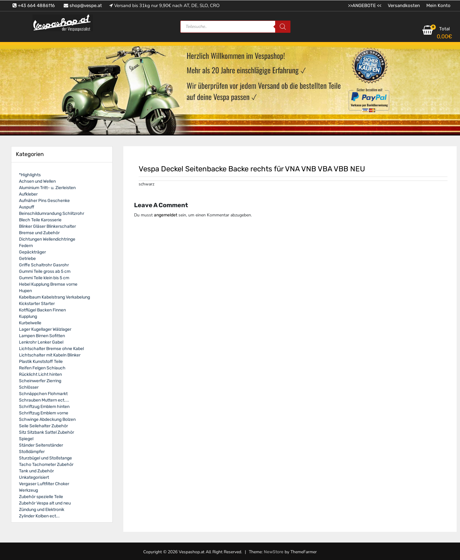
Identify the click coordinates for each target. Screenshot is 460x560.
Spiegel (26, 438)
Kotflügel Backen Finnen (42, 310)
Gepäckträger (32, 252)
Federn (26, 245)
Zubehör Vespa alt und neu (45, 503)
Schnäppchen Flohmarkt (43, 393)
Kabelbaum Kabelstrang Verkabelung (54, 297)
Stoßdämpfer (32, 451)
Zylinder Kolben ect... (39, 516)
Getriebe (27, 258)
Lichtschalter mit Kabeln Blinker (49, 355)
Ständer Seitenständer (41, 445)
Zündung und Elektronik (41, 509)
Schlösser (29, 387)
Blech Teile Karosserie (40, 220)
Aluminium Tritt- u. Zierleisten (47, 187)
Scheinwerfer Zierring (40, 380)
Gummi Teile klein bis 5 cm (44, 277)
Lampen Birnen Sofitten (42, 335)
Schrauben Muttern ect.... (44, 400)
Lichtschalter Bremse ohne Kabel (51, 348)
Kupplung (28, 316)
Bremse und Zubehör (39, 232)
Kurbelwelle (30, 323)
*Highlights (30, 174)
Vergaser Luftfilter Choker (44, 483)
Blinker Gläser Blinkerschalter (47, 226)
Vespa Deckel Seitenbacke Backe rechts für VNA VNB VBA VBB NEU (252, 169)
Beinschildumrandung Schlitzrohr (51, 213)
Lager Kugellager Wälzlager (45, 329)
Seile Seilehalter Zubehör (43, 426)
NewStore (273, 551)
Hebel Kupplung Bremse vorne (48, 284)
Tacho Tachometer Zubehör (46, 464)
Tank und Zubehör (36, 471)
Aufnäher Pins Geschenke (44, 200)
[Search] (282, 27)
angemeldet (165, 215)
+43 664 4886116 (34, 5)
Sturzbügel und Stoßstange (45, 458)
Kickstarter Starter (37, 303)
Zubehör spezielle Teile (41, 496)
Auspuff (26, 207)
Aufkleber (28, 194)
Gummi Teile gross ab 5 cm (44, 271)
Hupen (25, 290)
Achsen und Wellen (37, 181)
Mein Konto (438, 5)
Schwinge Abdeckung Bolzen (47, 419)
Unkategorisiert (34, 477)
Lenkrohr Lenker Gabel (41, 342)
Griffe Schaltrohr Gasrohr (44, 265)
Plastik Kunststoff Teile (41, 361)
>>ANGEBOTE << (364, 5)
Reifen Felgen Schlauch (42, 368)
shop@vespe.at (83, 5)
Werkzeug (28, 490)
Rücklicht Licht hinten (40, 374)
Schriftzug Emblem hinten (44, 406)
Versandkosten (404, 5)
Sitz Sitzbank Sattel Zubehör (46, 432)
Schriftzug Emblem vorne (43, 413)
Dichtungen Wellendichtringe (47, 239)
